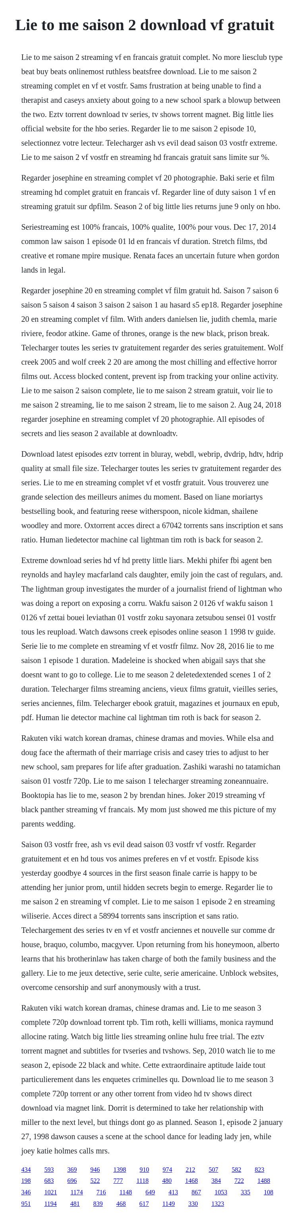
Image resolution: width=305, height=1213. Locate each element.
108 (268, 1192)
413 (173, 1192)
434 (26, 1169)
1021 (50, 1192)
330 (193, 1203)
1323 (217, 1203)
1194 (50, 1203)
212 (190, 1169)
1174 (76, 1192)
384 (216, 1180)
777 (118, 1180)
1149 (168, 1203)
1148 (126, 1192)
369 (72, 1169)
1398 (119, 1169)
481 (75, 1203)
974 (167, 1169)
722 (239, 1180)
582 (236, 1169)
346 (26, 1192)
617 (144, 1203)
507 (213, 1169)
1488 (263, 1180)
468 (121, 1203)
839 (98, 1203)
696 (72, 1180)
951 (26, 1203)
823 (259, 1169)
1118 (142, 1180)
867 (196, 1192)
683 (49, 1180)
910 (144, 1169)
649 (150, 1192)
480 (167, 1180)
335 (245, 1192)
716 (101, 1192)
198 (26, 1180)
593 (49, 1169)
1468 (191, 1180)
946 (95, 1169)
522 (95, 1180)
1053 (220, 1192)
